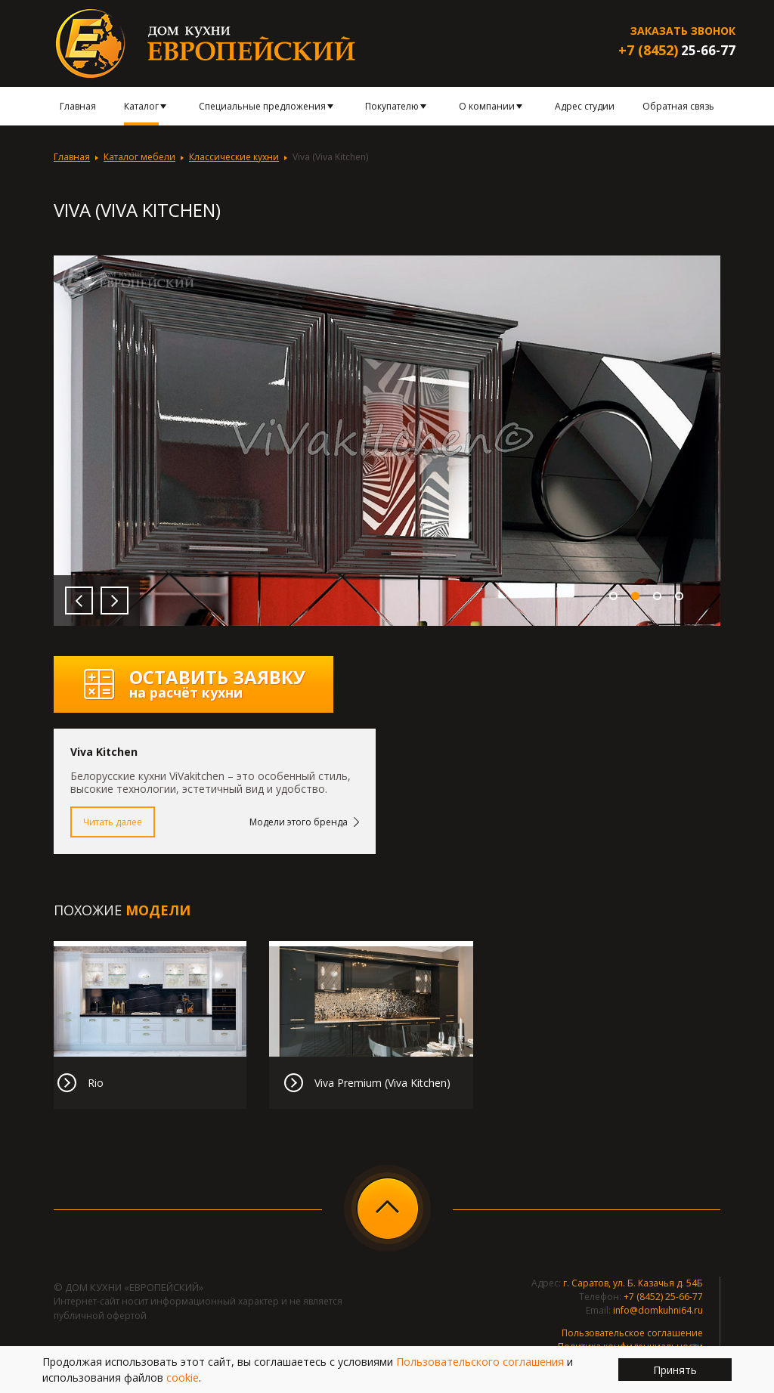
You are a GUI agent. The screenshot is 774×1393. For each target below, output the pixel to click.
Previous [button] (79, 600)
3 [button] (657, 596)
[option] (387, 440)
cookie (182, 1377)
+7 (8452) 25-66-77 (663, 1296)
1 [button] (613, 596)
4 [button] (679, 596)
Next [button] (114, 600)
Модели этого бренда (298, 822)
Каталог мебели (139, 156)
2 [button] (635, 596)
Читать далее (112, 822)
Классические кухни (234, 156)
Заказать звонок (682, 30)
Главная (72, 156)
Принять (675, 1370)
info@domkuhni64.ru (658, 1310)
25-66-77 (676, 50)
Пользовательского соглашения (480, 1361)
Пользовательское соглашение (632, 1332)
